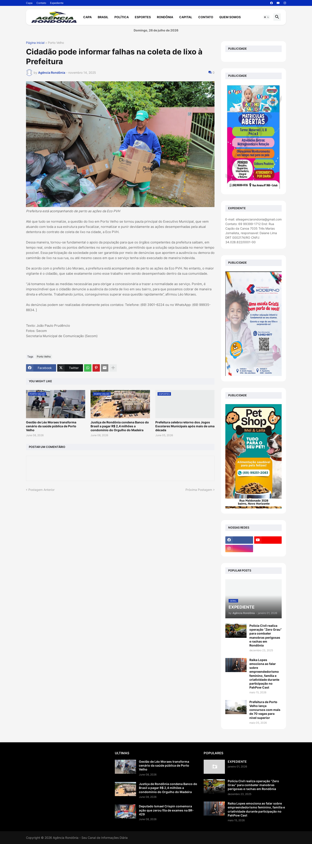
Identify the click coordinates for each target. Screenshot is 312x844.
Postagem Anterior (41, 489)
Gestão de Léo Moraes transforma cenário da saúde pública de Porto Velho (51, 426)
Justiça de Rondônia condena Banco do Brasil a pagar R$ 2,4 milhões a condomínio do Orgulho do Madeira (120, 426)
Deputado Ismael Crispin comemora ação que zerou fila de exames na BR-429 (166, 810)
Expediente (56, 3)
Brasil (103, 17)
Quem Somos (230, 17)
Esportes (143, 17)
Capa (29, 3)
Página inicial (35, 42)
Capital (185, 17)
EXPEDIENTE (237, 761)
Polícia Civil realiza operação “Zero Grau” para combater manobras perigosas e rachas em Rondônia (265, 635)
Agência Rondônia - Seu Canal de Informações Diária (90, 837)
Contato (41, 3)
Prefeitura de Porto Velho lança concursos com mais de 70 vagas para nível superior (264, 710)
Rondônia (165, 17)
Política (121, 17)
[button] (266, 17)
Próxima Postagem (198, 489)
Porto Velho (56, 42)
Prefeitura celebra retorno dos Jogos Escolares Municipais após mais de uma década (184, 426)
